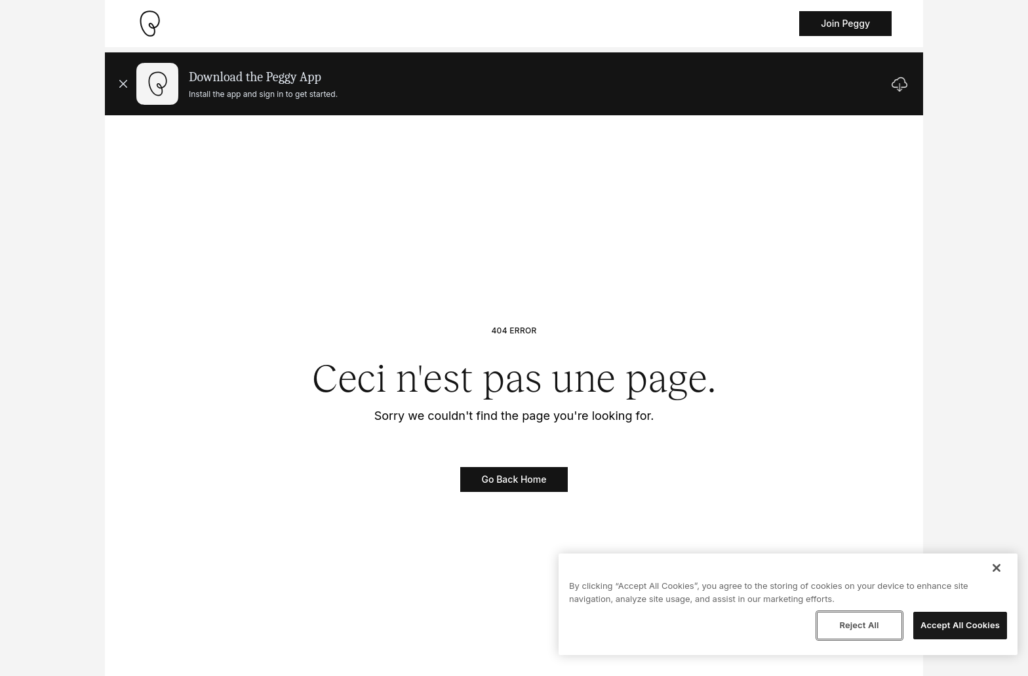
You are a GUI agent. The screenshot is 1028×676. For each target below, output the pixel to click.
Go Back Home (514, 479)
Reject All (859, 625)
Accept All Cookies (960, 625)
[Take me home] (149, 23)
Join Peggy (845, 23)
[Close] (996, 568)
